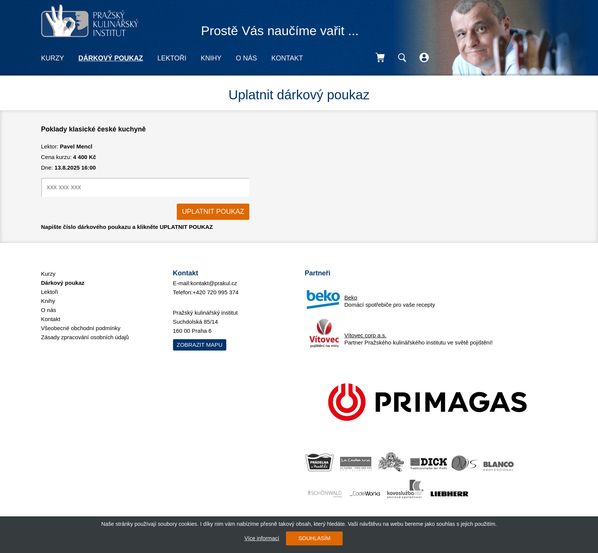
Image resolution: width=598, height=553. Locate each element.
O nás (246, 58)
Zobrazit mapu (200, 344)
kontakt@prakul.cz (213, 283)
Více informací (261, 538)
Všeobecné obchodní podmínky (81, 328)
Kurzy (52, 58)
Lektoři (172, 58)
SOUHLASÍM (314, 538)
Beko (351, 297)
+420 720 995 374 (215, 292)
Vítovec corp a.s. (366, 335)
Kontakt (287, 58)
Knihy (211, 58)
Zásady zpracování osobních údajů (85, 337)
